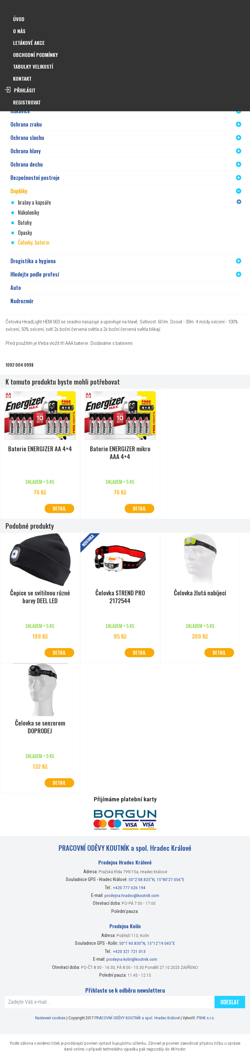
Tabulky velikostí (33, 66)
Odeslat (229, 1002)
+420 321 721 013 (129, 951)
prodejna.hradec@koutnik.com (131, 895)
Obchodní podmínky (35, 54)
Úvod (18, 18)
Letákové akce (29, 42)
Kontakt (22, 78)
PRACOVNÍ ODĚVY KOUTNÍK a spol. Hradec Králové (137, 1017)
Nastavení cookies (50, 1017)
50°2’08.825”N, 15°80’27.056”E (157, 879)
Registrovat (27, 102)
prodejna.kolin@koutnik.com (131, 959)
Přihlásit (24, 90)
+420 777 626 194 (129, 887)
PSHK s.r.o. (206, 1017)
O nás (19, 30)
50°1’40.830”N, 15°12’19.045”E (147, 943)
